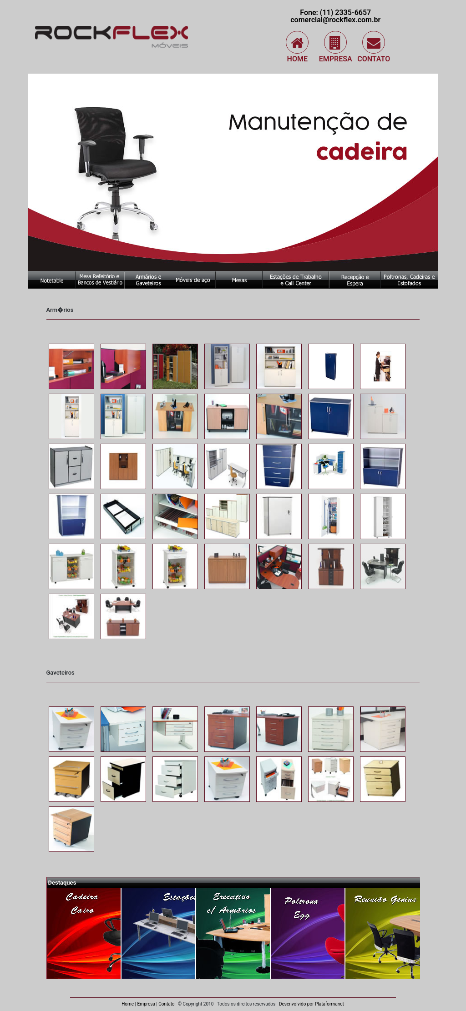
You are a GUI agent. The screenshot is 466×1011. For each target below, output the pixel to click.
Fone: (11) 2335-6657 (335, 12)
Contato (373, 47)
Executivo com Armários (233, 933)
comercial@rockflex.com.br (335, 19)
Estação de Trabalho (159, 933)
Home (297, 47)
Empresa (335, 47)
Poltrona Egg (308, 933)
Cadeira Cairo (84, 933)
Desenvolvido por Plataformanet (311, 1003)
